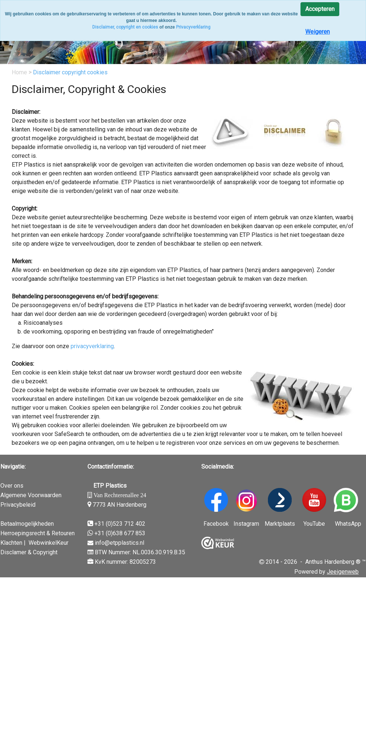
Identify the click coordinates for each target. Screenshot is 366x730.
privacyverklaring (92, 346)
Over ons (11, 485)
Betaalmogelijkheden (27, 523)
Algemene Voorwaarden (30, 495)
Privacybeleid (18, 504)
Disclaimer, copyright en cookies (125, 27)
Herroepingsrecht (22, 533)
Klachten (11, 542)
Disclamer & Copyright (28, 552)
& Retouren (60, 533)
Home (20, 72)
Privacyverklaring (193, 27)
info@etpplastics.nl (119, 542)
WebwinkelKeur (48, 542)
